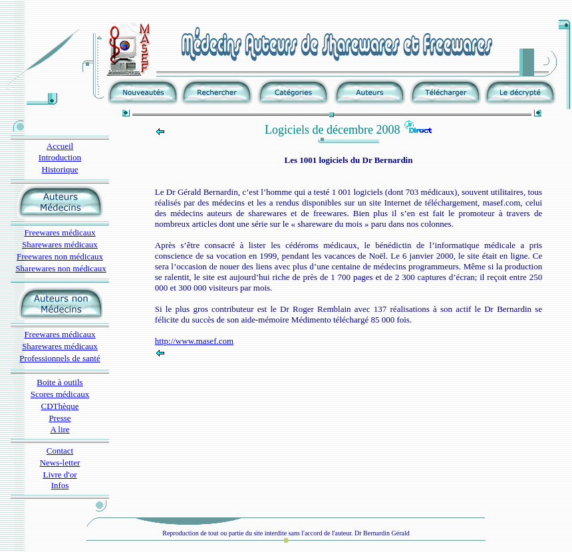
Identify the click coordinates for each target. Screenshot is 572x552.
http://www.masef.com (194, 341)
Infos (60, 485)
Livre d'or (59, 475)
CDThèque (59, 406)
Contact (60, 451)
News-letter (60, 463)
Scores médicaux (60, 394)
